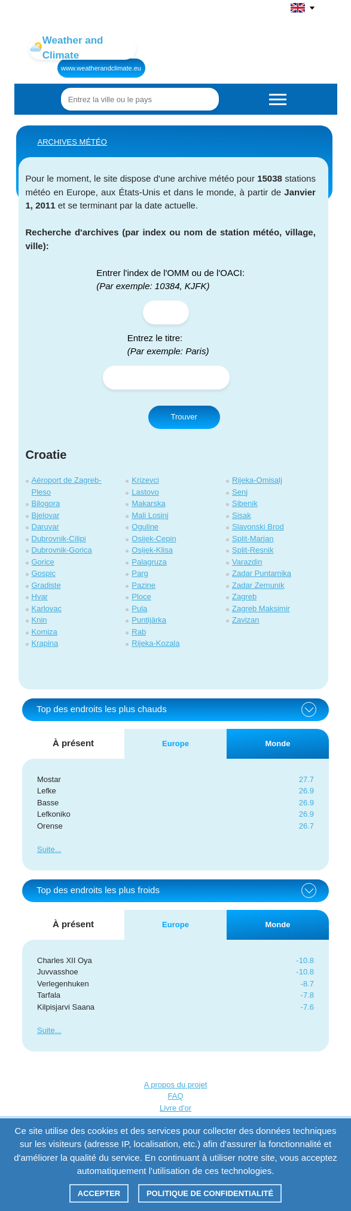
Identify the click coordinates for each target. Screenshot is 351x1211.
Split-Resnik (252, 549)
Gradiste (46, 585)
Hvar (40, 596)
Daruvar (45, 526)
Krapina (45, 643)
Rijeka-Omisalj (257, 480)
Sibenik (245, 503)
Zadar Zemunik (258, 585)
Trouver (184, 416)
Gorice (43, 561)
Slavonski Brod (258, 526)
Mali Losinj (150, 515)
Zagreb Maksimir (261, 608)
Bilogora (46, 503)
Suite (46, 849)
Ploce (141, 596)
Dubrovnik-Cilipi (59, 538)
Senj (240, 492)
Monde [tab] (278, 743)
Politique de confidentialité (209, 1193)
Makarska (148, 503)
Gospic (44, 573)
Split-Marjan (252, 538)
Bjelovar (46, 515)
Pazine (143, 585)
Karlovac (47, 608)
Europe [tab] (175, 743)
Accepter (99, 1193)
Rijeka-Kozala (155, 643)
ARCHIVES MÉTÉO (72, 141)
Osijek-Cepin (154, 538)
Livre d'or (175, 1107)
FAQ (175, 1096)
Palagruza (149, 561)
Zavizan (246, 619)
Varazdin (247, 561)
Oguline (145, 526)
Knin (39, 619)
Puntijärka (149, 619)
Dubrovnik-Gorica (62, 549)
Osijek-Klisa (152, 549)
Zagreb (244, 596)
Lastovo (145, 492)
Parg (140, 573)
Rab (139, 631)
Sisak (241, 515)
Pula (139, 608)
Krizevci (145, 480)
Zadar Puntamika (261, 573)
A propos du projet (175, 1084)
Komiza (44, 631)
